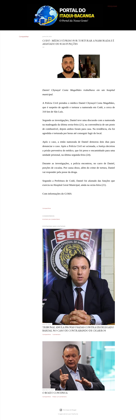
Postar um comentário (51, 219)
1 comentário (56, 334)
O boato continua (55, 392)
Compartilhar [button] (24, 37)
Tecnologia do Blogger (68, 410)
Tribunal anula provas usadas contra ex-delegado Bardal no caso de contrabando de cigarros (78, 329)
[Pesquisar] (112, 6)
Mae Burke (74, 414)
